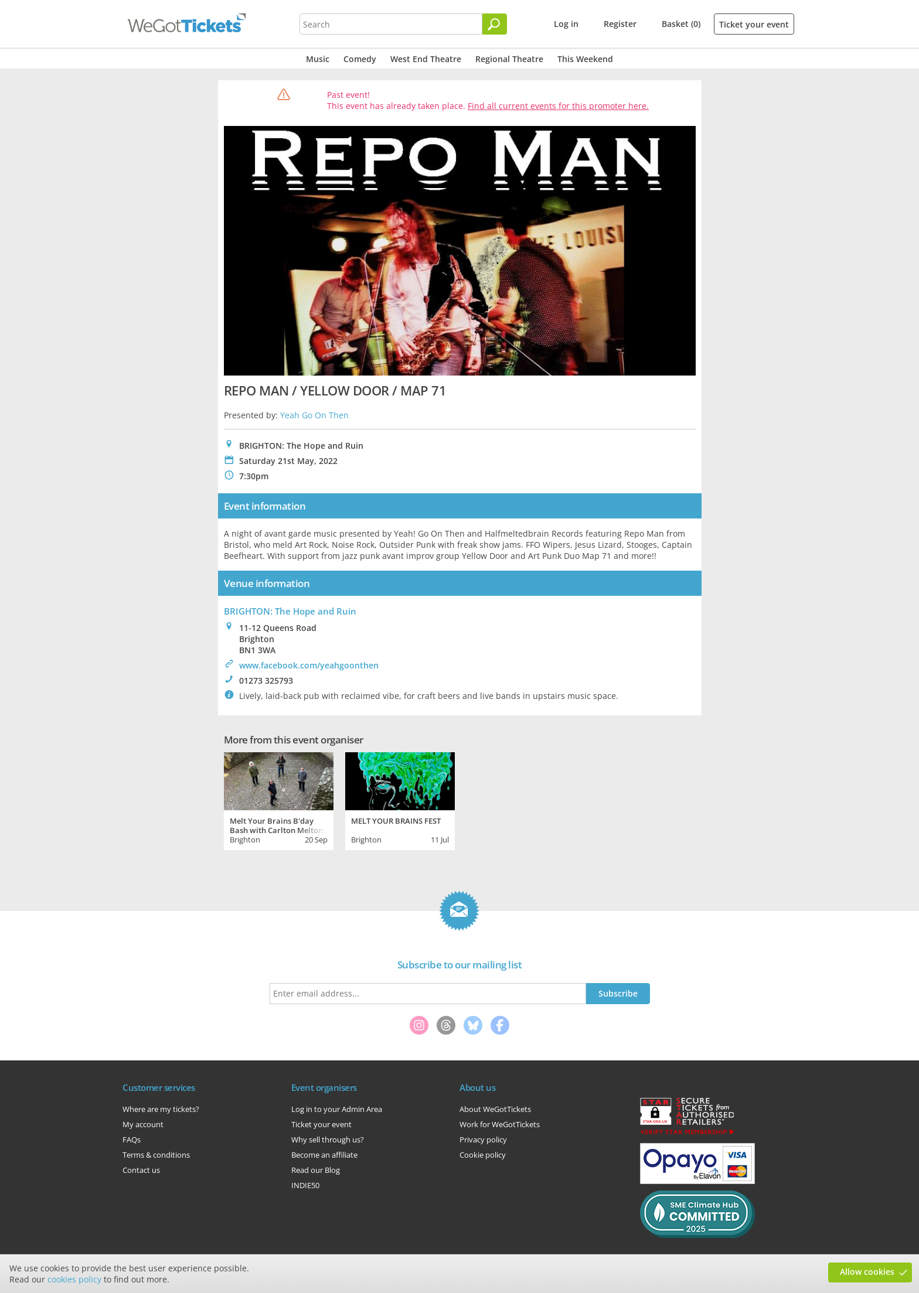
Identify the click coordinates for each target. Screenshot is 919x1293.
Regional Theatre (509, 58)
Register (620, 23)
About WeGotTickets (495, 1109)
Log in (566, 23)
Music (317, 58)
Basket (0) (681, 23)
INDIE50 (305, 1185)
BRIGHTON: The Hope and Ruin (290, 611)
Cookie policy (483, 1154)
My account (143, 1124)
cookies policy (74, 1279)
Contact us (141, 1170)
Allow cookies (867, 1271)
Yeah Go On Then (314, 415)
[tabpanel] (278, 799)
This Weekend (585, 58)
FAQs (131, 1139)
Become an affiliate (324, 1154)
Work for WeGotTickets (500, 1124)
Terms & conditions (156, 1154)
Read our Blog (315, 1170)
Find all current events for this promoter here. (558, 105)
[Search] (494, 24)
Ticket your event (754, 24)
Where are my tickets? (160, 1109)
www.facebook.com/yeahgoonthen (309, 665)
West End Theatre (425, 58)
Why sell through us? (327, 1139)
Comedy (359, 58)
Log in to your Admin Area (336, 1109)
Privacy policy (483, 1139)
